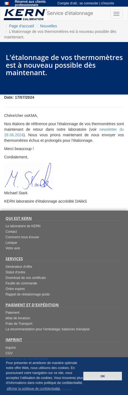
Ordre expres (15, 289)
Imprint (11, 348)
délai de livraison (18, 318)
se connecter (89, 3)
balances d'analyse (76, 329)
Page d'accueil (21, 26)
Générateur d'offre (19, 267)
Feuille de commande (21, 283)
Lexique (11, 243)
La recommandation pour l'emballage (33, 329)
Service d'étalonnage (48, 14)
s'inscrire (107, 3)
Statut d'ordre (15, 272)
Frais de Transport (19, 324)
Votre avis (13, 248)
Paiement (13, 313)
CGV (9, 353)
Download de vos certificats (26, 278)
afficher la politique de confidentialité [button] (33, 389)
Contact (11, 232)
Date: (9, 97)
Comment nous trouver (22, 237)
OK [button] (102, 376)
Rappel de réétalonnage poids (28, 294)
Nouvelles (48, 26)
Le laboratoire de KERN (23, 226)
